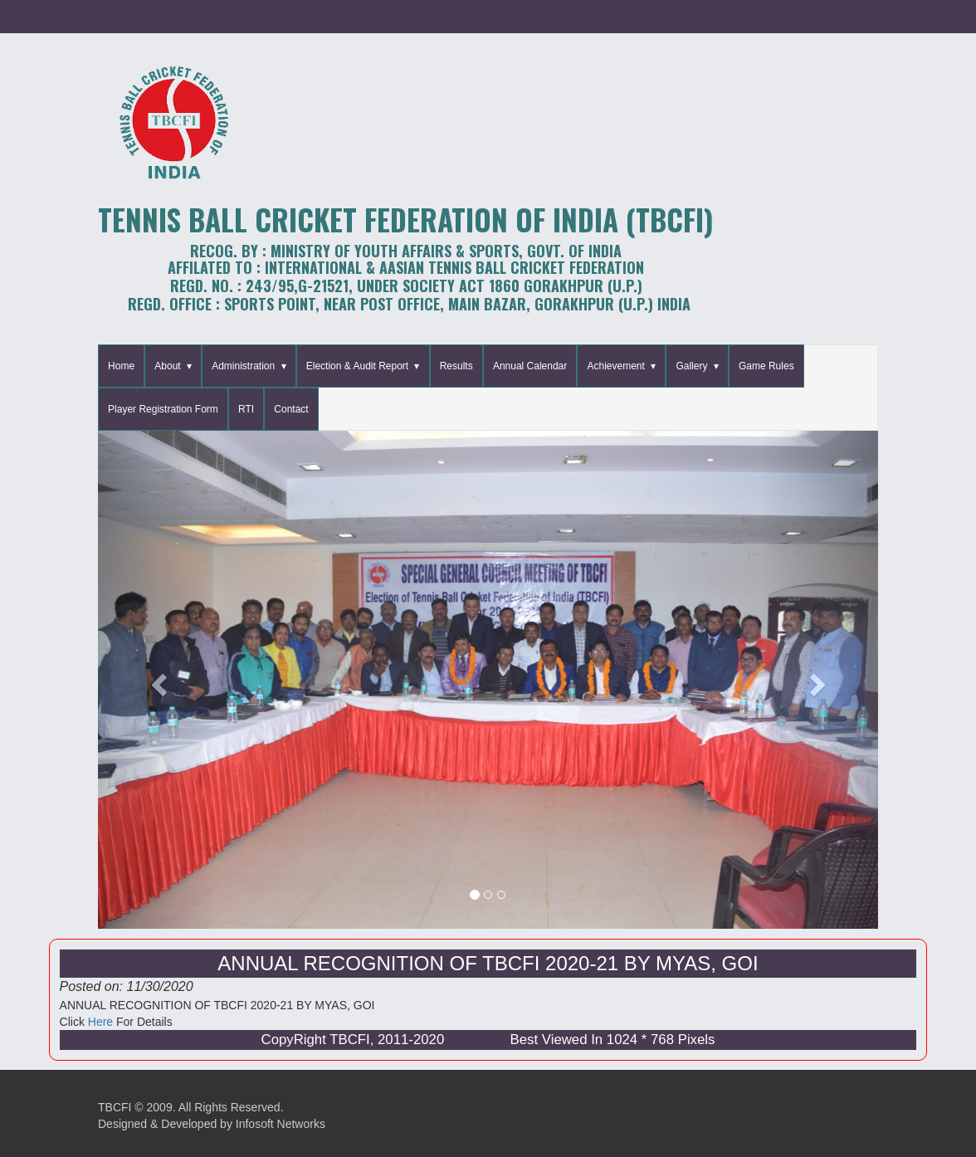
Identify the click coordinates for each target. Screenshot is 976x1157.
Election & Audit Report (357, 366)
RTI (246, 409)
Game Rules (766, 366)
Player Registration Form (163, 409)
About (167, 366)
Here (100, 1021)
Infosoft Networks (280, 1123)
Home (121, 366)
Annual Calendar (530, 366)
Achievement (615, 366)
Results (456, 366)
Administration (243, 366)
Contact (291, 409)
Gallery (691, 366)
